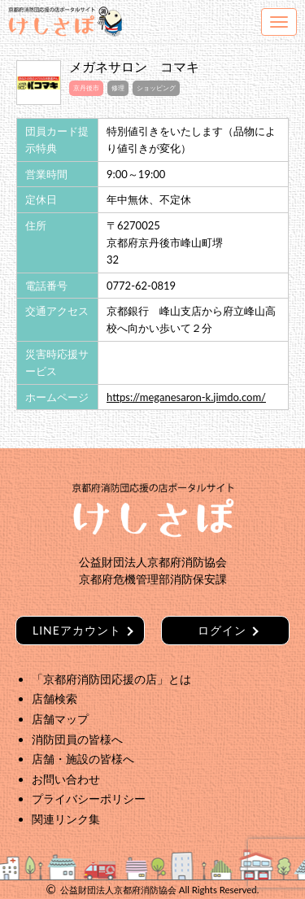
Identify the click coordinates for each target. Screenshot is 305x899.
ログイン (222, 630)
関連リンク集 (66, 819)
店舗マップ (60, 719)
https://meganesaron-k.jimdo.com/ (186, 397)
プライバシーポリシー (89, 798)
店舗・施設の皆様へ (83, 759)
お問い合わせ (66, 779)
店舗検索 (54, 698)
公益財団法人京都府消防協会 (118, 889)
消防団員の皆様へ (77, 739)
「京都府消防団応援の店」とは (111, 679)
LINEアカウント (77, 630)
